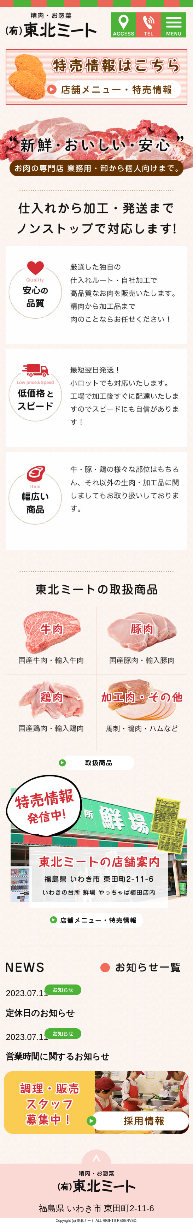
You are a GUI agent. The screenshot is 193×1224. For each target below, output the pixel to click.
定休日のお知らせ (40, 1013)
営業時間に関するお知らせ (58, 1056)
